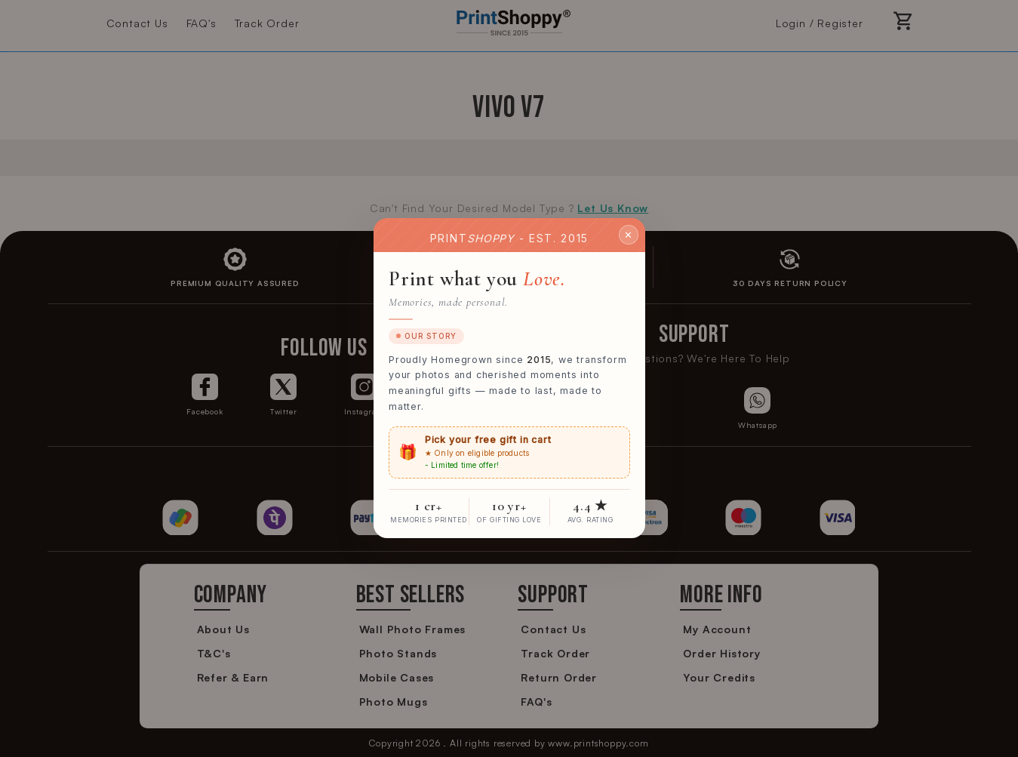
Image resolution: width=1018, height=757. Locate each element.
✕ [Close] (628, 235)
